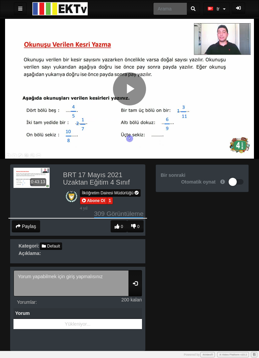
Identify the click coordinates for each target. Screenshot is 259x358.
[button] (93, 200)
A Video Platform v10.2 (233, 354)
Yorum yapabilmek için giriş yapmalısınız (71, 283)
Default (51, 246)
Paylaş (26, 226)
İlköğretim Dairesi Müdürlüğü (110, 193)
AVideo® (207, 354)
